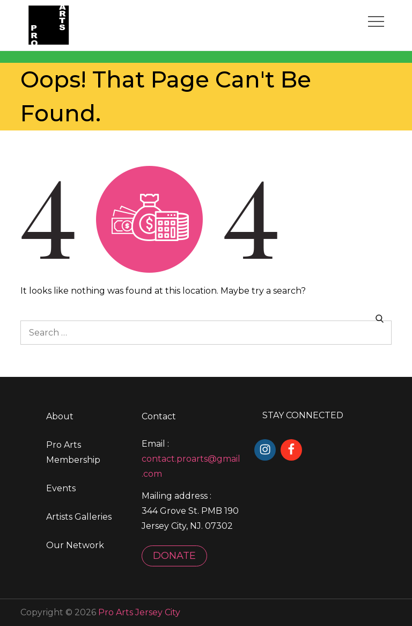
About (59, 416)
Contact (159, 416)
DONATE (174, 556)
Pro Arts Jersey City (139, 612)
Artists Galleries (79, 517)
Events (61, 488)
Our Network (75, 545)
